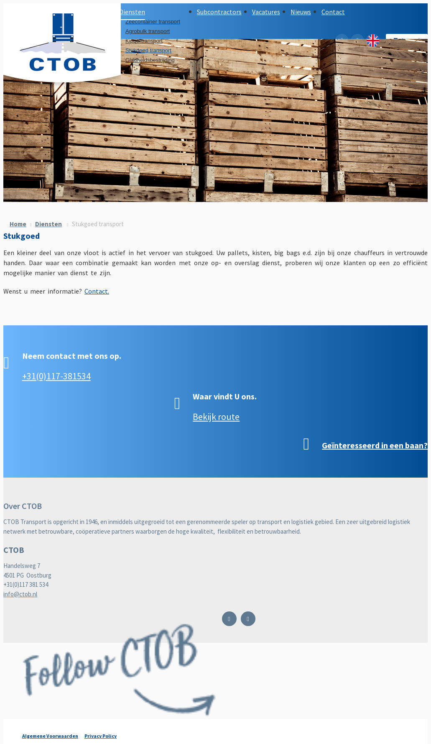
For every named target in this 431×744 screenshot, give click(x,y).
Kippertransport (144, 41)
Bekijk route (216, 416)
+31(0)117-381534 (56, 376)
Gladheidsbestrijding (150, 60)
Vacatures (266, 12)
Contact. (96, 291)
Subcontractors (219, 12)
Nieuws (301, 12)
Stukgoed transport (148, 50)
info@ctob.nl (20, 594)
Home (18, 224)
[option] (215, 120)
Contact (333, 12)
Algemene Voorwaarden (50, 736)
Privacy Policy (100, 736)
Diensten (48, 224)
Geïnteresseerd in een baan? (375, 445)
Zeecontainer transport (152, 21)
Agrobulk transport (147, 31)
